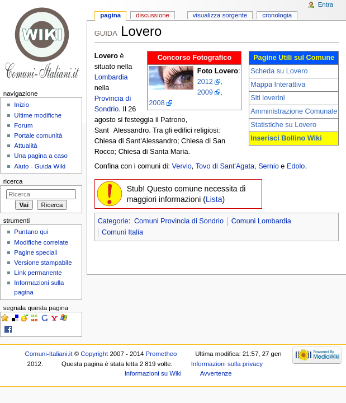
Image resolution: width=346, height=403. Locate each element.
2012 (205, 82)
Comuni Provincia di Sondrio (179, 221)
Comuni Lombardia (261, 221)
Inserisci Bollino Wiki (286, 138)
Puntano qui (31, 231)
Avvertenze (216, 373)
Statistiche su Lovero (283, 125)
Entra (325, 4)
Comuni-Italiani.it (49, 353)
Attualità (25, 145)
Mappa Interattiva (277, 84)
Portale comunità (38, 135)
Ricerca (13, 181)
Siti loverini (267, 98)
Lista (214, 199)
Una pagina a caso (41, 155)
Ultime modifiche (37, 115)
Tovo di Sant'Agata (225, 166)
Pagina (110, 15)
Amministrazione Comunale (293, 111)
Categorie (113, 221)
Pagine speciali (35, 252)
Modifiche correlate (41, 242)
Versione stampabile (43, 262)
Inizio (21, 104)
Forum (23, 125)
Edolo (296, 166)
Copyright (94, 353)
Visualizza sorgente (220, 15)
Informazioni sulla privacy (227, 363)
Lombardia (111, 77)
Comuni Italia (122, 232)
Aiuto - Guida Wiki (39, 166)
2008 (156, 103)
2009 (205, 92)
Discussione (152, 15)
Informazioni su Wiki (153, 373)
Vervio (182, 166)
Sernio (268, 166)
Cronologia (277, 15)
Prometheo (161, 353)
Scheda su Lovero (278, 71)
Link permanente (37, 272)
